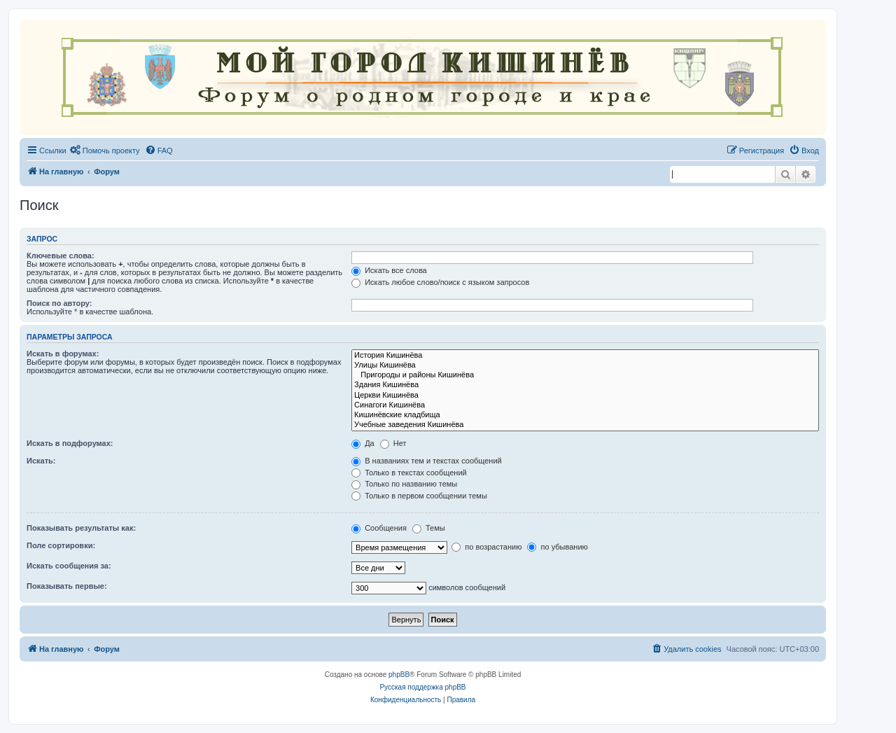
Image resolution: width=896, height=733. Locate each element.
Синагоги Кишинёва (585, 405)
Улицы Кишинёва (585, 365)
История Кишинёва (585, 356)
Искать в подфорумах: (70, 443)
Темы (428, 528)
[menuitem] (105, 150)
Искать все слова (389, 270)
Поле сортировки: (61, 545)
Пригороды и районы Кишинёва (585, 375)
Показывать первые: (67, 586)
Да (362, 443)
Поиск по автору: (59, 303)
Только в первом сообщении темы (419, 495)
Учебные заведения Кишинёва (585, 425)
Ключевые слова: (60, 255)
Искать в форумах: (63, 353)
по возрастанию (486, 547)
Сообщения (379, 528)
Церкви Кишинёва (585, 395)
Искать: (41, 460)
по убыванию (557, 547)
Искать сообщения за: (69, 565)
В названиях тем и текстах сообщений (426, 460)
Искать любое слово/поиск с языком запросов (440, 282)
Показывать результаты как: (81, 528)
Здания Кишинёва (585, 385)
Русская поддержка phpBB (422, 687)
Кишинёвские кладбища (585, 415)
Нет (393, 443)
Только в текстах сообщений (409, 472)
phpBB (399, 674)
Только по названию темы (404, 484)
